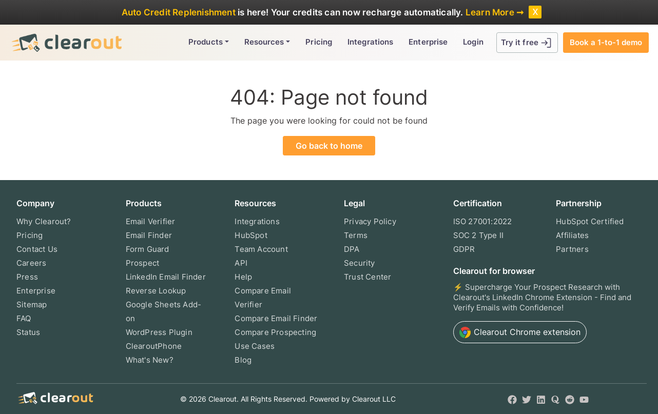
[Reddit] (569, 399)
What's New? (149, 360)
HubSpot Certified (590, 221)
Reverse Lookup (156, 290)
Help (243, 277)
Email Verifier (151, 221)
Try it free (527, 42)
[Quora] (555, 399)
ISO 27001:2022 (482, 221)
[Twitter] (526, 399)
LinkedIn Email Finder (166, 277)
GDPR (464, 249)
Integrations (370, 42)
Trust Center (367, 277)
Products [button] (205, 42)
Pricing (318, 42)
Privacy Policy (370, 221)
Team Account (261, 249)
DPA (352, 249)
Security (359, 263)
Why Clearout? (43, 221)
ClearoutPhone (154, 346)
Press (27, 277)
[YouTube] (584, 399)
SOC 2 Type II (478, 235)
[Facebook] (512, 399)
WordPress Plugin (159, 332)
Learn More (490, 12)
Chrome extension (519, 332)
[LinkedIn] (541, 399)
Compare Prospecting (275, 332)
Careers (31, 263)
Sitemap (31, 304)
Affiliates (572, 235)
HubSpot (251, 235)
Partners (572, 249)
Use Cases (255, 346)
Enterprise (428, 42)
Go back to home (329, 146)
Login (473, 42)
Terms (355, 235)
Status (28, 332)
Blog (243, 360)
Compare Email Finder (276, 318)
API (241, 263)
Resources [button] (264, 42)
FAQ (23, 318)
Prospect (143, 263)
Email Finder (149, 235)
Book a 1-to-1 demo (606, 42)
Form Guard (147, 249)
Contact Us (36, 249)
